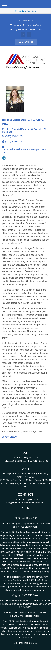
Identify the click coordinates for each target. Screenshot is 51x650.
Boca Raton (27, 25)
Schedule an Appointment (25, 499)
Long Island (17, 25)
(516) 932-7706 (14, 141)
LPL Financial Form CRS (25, 643)
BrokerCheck (31, 527)
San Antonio (37, 25)
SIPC (28, 607)
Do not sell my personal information (28, 590)
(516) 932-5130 (18, 461)
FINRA (22, 607)
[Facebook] (29, 34)
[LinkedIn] (23, 34)
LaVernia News (9, 437)
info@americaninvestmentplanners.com (26, 30)
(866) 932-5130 (26, 20)
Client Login (26, 42)
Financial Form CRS (28, 518)
